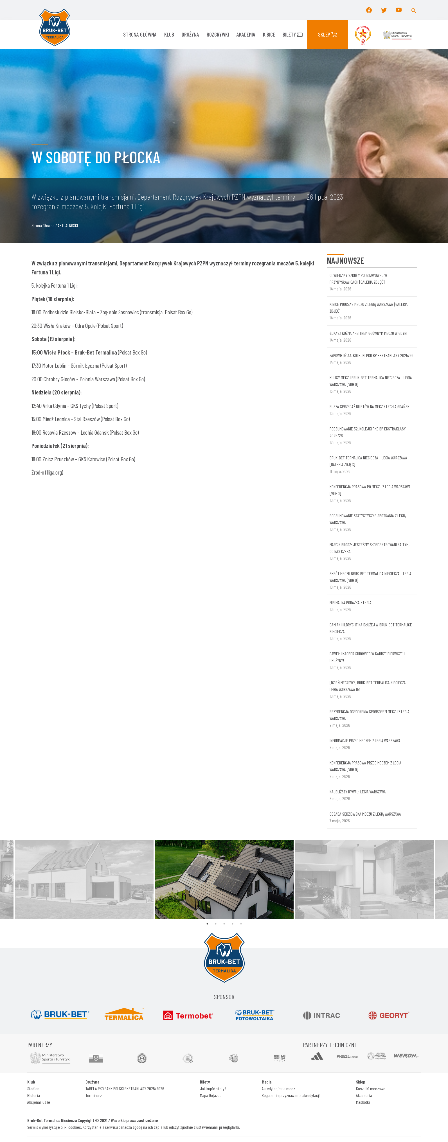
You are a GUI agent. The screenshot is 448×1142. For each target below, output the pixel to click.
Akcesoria (364, 1095)
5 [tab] (241, 924)
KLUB (169, 34)
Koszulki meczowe (370, 1088)
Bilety (293, 34)
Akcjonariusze (38, 1102)
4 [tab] (232, 924)
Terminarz (93, 1095)
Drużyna (190, 34)
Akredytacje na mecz (278, 1088)
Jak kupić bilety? (213, 1088)
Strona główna (140, 34)
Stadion (33, 1088)
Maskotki (363, 1102)
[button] (414, 9)
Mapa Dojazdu (211, 1095)
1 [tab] (207, 924)
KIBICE (269, 34)
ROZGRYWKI (218, 34)
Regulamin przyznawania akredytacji (291, 1095)
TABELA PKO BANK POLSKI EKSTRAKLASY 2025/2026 (124, 1088)
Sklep (327, 34)
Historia (33, 1095)
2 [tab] (216, 924)
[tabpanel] (224, 880)
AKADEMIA (246, 34)
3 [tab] (224, 924)
